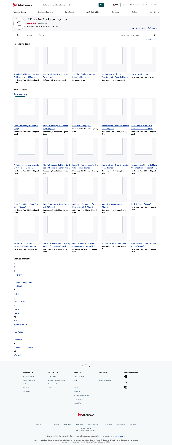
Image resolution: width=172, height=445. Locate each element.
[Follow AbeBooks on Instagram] (125, 387)
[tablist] (31, 35)
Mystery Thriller (20, 324)
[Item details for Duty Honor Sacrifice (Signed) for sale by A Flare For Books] (115, 230)
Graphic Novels (20, 301)
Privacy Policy (78, 391)
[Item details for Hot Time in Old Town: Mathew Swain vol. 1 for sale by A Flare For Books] (56, 62)
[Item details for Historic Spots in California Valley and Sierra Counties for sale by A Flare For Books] (27, 232)
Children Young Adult (23, 282)
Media (75, 380)
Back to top (86, 366)
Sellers (134, 12)
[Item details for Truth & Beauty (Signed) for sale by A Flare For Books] (144, 191)
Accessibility (77, 403)
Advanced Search (19, 12)
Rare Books (69, 12)
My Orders (26, 388)
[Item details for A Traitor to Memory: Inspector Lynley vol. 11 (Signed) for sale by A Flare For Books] (27, 153)
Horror (16, 309)
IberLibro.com (120, 425)
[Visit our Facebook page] (125, 377)
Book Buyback (52, 384)
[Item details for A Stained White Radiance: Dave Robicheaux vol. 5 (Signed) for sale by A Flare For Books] (27, 62)
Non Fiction (18, 332)
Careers (76, 384)
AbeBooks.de (55, 425)
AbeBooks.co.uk (41, 425)
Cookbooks (18, 286)
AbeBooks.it (79, 425)
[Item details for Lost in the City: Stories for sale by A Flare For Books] (144, 61)
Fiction (16, 294)
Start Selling (154, 12)
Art (15, 267)
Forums (76, 388)
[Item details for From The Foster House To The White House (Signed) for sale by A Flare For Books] (86, 153)
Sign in (124, 5)
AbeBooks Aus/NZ (93, 425)
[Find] (101, 5)
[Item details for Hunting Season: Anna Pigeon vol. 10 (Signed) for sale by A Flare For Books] (144, 232)
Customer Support (105, 380)
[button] (155, 35)
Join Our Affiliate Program (56, 380)
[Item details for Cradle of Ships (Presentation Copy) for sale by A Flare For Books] (27, 114)
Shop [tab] (19, 35)
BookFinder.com (86, 430)
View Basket (26, 391)
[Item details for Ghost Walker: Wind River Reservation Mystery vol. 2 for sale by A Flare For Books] (86, 232)
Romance (18, 339)
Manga (16, 320)
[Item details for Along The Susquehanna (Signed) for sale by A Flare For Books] (115, 192)
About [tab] (29, 35)
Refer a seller (52, 388)
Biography (18, 275)
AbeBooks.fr (67, 425)
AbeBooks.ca (108, 425)
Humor (17, 313)
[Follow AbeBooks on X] (125, 382)
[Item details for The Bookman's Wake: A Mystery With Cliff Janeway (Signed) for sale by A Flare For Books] (56, 232)
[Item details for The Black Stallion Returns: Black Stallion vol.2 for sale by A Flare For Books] (86, 62)
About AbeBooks (79, 376)
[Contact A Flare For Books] (153, 28)
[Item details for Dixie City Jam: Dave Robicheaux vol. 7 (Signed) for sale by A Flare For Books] (115, 114)
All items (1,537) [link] (20, 95)
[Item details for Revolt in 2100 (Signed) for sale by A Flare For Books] (86, 112)
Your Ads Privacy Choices (81, 395)
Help (155, 5)
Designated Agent (79, 399)
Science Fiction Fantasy (23, 347)
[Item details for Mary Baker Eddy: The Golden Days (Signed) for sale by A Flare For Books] (56, 114)
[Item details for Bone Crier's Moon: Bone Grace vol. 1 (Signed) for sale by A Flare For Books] (27, 192)
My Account (134, 5)
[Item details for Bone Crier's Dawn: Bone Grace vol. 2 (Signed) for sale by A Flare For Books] (56, 192)
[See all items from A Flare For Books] (139, 28)
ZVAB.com (132, 425)
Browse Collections (45, 12)
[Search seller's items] (133, 35)
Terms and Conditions (117, 436)
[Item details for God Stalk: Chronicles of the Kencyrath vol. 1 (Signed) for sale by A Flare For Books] (86, 192)
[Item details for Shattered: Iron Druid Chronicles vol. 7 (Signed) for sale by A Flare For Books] (115, 153)
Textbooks (115, 12)
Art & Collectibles (92, 12)
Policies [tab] (42, 35)
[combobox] (70, 5)
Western (17, 355)
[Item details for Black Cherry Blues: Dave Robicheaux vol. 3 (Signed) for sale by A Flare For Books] (144, 114)
